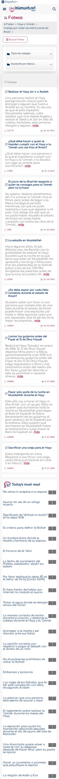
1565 (9, 230)
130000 (10, 382)
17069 (10, 171)
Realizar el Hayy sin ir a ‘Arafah (28, 91)
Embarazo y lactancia (18, 672)
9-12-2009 (50, 382)
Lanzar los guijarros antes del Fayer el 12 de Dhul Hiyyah (27, 338)
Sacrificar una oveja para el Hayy (29, 447)
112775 (10, 131)
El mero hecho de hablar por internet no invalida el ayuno (22, 591)
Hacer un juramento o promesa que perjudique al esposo (24, 764)
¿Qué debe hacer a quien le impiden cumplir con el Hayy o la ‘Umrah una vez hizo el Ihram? (29, 144)
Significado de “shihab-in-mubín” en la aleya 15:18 (25, 516)
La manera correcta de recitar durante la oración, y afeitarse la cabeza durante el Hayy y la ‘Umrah (27, 618)
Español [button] (8, 1)
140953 (10, 326)
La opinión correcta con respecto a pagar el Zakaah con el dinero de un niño (25, 646)
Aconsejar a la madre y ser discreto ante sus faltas (21, 632)
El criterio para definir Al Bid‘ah (24, 527)
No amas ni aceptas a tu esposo (25, 491)
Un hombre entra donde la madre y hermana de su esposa (24, 539)
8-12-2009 (50, 468)
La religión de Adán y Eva (20, 775)
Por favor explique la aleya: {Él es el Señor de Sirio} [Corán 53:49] (25, 578)
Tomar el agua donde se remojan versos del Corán (25, 604)
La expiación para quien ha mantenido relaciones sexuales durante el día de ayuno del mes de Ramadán (27, 730)
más (35, 125)
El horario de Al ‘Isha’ (17, 551)
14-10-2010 (48, 230)
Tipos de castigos (20, 53)
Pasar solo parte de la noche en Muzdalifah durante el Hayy (29, 394)
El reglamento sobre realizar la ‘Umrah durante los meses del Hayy (24, 713)
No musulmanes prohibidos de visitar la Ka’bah (24, 660)
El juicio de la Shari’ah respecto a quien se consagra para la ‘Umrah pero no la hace (30, 184)
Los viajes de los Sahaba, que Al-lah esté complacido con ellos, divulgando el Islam (25, 685)
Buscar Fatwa (15, 39)
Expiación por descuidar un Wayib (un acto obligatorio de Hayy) (23, 64)
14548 (10, 279)
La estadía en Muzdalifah (24, 240)
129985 (10, 437)
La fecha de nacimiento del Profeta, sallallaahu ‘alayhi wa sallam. (23, 564)
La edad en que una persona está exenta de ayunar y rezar (23, 699)
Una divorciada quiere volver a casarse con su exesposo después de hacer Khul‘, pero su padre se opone (29, 748)
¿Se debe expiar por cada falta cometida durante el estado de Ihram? (28, 293)
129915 (10, 468)
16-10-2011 (48, 131)
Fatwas (13, 18)
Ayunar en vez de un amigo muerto (21, 503)
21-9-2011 (50, 171)
